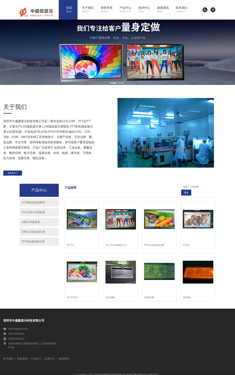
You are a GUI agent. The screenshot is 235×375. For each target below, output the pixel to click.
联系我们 (183, 9)
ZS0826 (187, 293)
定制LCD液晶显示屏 (33, 233)
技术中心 (145, 9)
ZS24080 (110, 293)
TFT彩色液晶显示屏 (33, 243)
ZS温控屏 (149, 293)
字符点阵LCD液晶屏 (33, 214)
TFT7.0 (70, 241)
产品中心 (127, 9)
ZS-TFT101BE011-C (115, 241)
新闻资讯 (164, 9)
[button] (5, 51)
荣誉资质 (108, 9)
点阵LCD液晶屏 (31, 223)
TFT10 (186, 241)
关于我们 (89, 9)
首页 (72, 9)
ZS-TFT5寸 (72, 293)
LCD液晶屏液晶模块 (33, 204)
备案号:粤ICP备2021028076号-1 (143, 370)
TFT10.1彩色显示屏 (154, 241)
